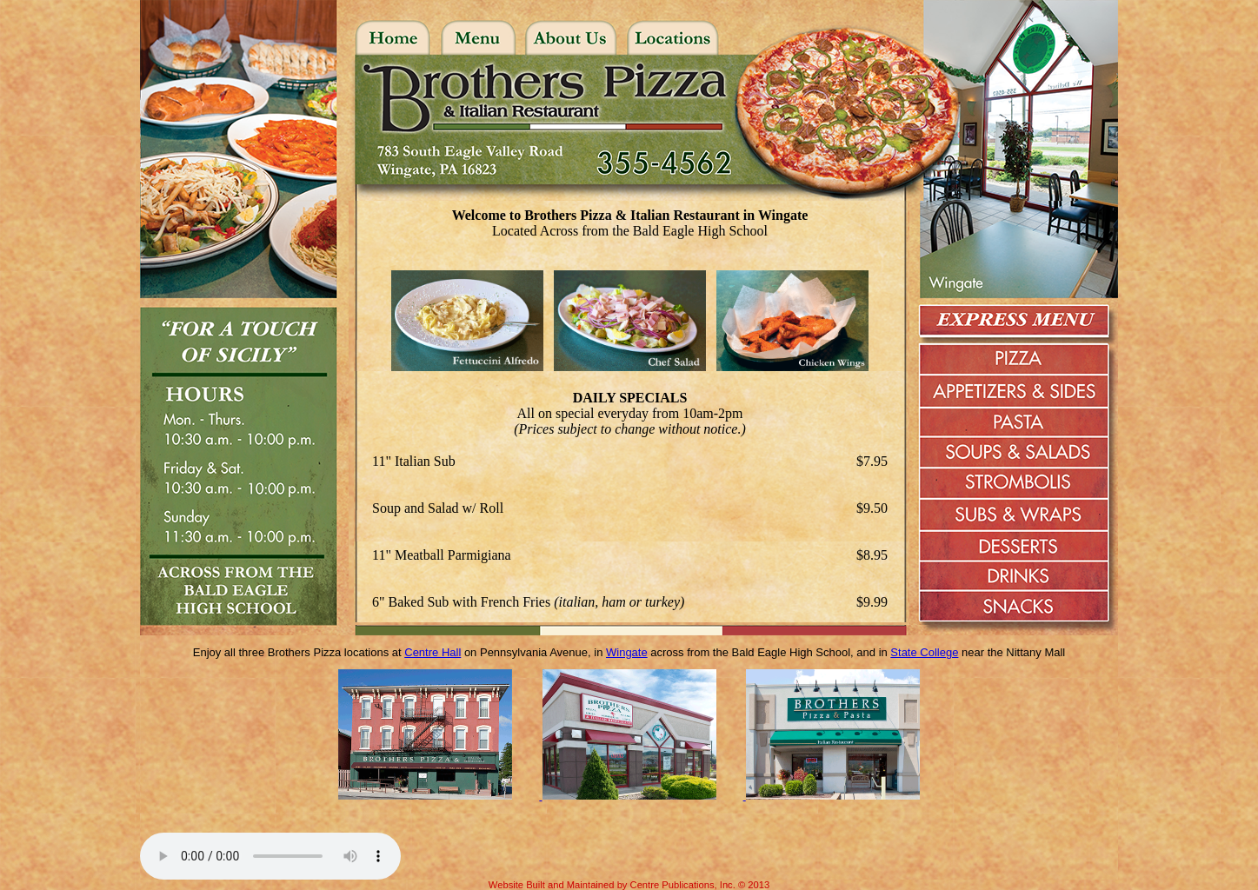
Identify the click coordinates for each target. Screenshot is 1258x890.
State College (924, 652)
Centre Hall (432, 652)
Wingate (627, 652)
